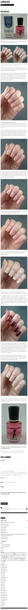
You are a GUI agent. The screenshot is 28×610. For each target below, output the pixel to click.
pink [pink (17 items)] (16, 558)
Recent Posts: (4, 520)
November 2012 (4, 595)
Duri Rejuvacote (4, 537)
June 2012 (3, 603)
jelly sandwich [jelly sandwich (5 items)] (14, 555)
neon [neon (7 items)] (9, 557)
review (18, 452)
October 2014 (3, 569)
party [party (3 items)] (10, 558)
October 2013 (3, 579)
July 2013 (3, 582)
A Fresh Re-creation (5, 546)
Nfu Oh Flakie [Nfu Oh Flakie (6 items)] (16, 557)
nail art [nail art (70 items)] (5, 557)
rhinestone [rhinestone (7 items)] (8, 560)
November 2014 (4, 567)
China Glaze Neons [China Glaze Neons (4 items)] (19, 552)
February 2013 (4, 590)
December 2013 (4, 577)
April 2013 (3, 587)
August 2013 (3, 580)
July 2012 (3, 602)
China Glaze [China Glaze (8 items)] (13, 552)
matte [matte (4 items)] (21, 555)
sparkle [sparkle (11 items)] (14, 560)
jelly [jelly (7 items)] (11, 555)
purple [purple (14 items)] (23, 558)
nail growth (15, 452)
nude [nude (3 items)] (3, 558)
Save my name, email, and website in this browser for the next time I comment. (13, 493)
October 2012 (3, 597)
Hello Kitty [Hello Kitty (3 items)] (2, 555)
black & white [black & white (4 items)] (6, 552)
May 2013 (3, 585)
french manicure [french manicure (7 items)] (6, 553)
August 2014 (3, 572)
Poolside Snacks (4, 532)
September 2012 (4, 598)
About (2, 4)
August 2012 (3, 600)
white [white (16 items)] (3, 561)
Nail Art (2, 542)
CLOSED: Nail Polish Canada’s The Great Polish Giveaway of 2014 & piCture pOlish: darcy (12, 509)
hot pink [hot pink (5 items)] (8, 555)
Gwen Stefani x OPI (5, 507)
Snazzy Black (3, 527)
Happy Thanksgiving (5, 525)
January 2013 (3, 592)
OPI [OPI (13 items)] (5, 558)
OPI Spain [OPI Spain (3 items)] (7, 558)
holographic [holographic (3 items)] (5, 555)
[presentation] (10, 498)
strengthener (22, 452)
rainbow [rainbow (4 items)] (2, 560)
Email (8, 482)
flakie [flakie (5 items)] (2, 553)
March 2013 (3, 589)
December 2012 (4, 593)
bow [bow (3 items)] (9, 552)
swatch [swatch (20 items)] (22, 560)
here (11, 400)
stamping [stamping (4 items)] (18, 560)
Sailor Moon (3, 529)
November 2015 (4, 565)
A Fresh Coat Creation (5, 544)
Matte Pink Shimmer (5, 524)
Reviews (2, 547)
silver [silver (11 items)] (11, 560)
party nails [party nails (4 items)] (13, 558)
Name (4, 477)
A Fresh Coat (5, 1)
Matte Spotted (3, 530)
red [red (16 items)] (4, 560)
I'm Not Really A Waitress (9, 452)
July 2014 (3, 574)
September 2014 (4, 570)
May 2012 (3, 605)
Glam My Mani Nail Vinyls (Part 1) (7, 522)
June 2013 (3, 584)
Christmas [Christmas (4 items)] (24, 552)
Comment (3, 460)
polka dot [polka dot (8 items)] (20, 558)
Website (2, 486)
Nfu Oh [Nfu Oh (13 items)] (12, 557)
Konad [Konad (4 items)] (19, 555)
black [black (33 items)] (2, 552)
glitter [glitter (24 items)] (14, 554)
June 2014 (3, 575)
